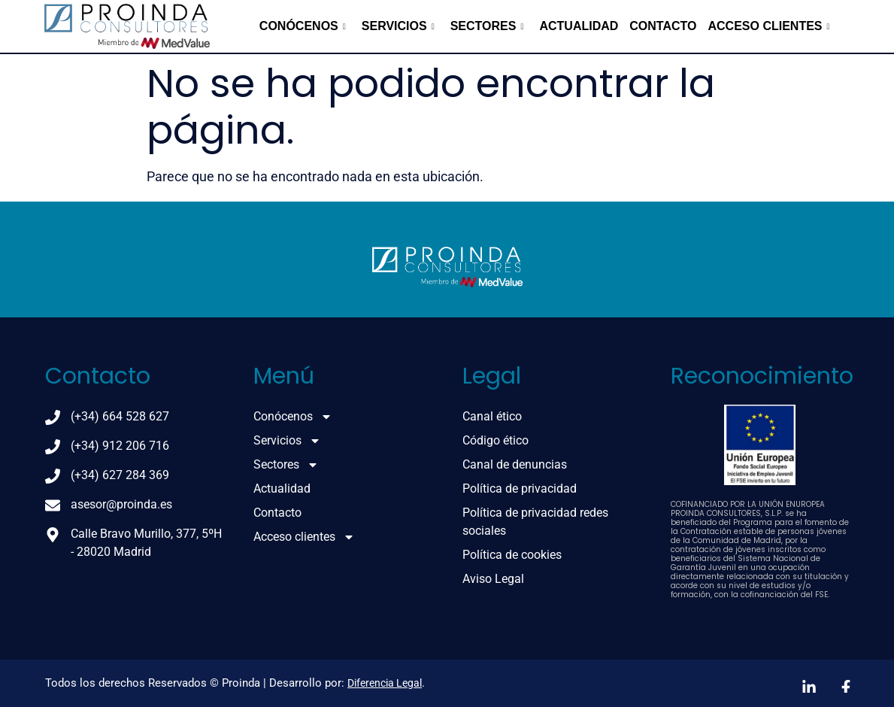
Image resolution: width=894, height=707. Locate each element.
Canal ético (492, 416)
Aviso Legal (493, 579)
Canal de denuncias (514, 464)
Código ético (495, 440)
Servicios (398, 26)
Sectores (487, 26)
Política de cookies (512, 555)
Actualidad (578, 26)
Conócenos (302, 26)
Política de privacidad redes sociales (535, 521)
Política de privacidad (519, 488)
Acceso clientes (769, 26)
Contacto (662, 26)
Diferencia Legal (384, 683)
